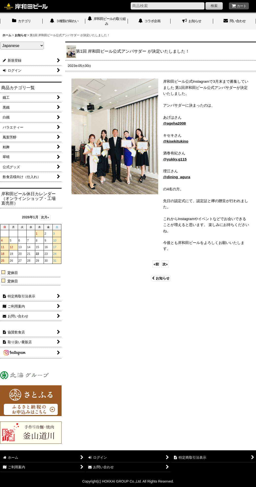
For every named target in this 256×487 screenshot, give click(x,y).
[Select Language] (22, 45)
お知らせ (161, 278)
